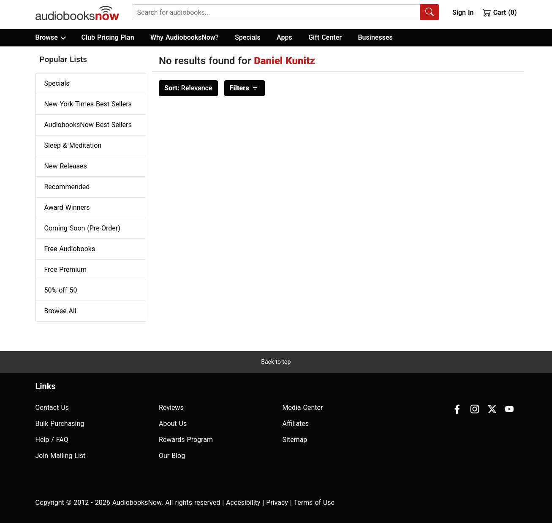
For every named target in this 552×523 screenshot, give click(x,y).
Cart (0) (500, 12)
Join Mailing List (60, 456)
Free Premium (65, 270)
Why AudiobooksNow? (184, 37)
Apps (284, 37)
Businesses (375, 37)
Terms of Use (314, 503)
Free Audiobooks (69, 249)
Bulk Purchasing (59, 424)
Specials (248, 37)
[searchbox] (276, 12)
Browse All (60, 311)
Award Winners (67, 207)
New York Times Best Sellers (88, 104)
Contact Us (52, 408)
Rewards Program (186, 440)
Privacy (277, 503)
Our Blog (172, 456)
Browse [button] (50, 38)
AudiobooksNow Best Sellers (88, 125)
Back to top (276, 361)
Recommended (67, 187)
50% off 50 (60, 290)
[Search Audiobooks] (429, 12)
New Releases (65, 166)
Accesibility (243, 503)
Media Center (303, 408)
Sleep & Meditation (73, 145)
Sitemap (295, 440)
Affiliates (296, 424)
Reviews (171, 408)
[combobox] (285, 12)
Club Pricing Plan (107, 37)
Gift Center (325, 37)
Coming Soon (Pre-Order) (82, 228)
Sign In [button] (462, 12)
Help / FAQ (51, 440)
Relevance (188, 88)
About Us (173, 424)
